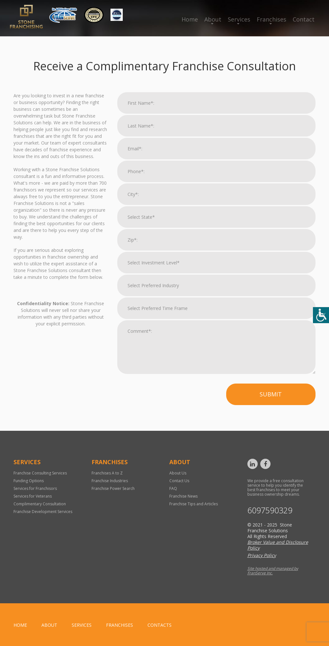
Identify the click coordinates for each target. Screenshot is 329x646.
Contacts (159, 625)
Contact (304, 19)
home (20, 625)
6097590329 (269, 510)
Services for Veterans (32, 496)
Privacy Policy (261, 555)
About (212, 19)
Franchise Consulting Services (40, 473)
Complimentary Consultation (39, 504)
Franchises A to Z (107, 473)
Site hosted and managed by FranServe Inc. (272, 571)
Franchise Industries (110, 480)
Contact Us (179, 480)
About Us (177, 473)
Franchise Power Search (113, 488)
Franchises (271, 19)
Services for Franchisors (35, 488)
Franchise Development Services (42, 511)
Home (190, 19)
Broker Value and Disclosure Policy (277, 545)
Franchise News (183, 496)
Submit (271, 394)
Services (239, 19)
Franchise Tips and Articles (193, 504)
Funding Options (28, 480)
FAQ (173, 488)
